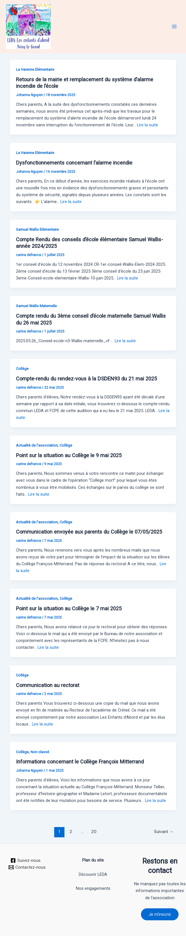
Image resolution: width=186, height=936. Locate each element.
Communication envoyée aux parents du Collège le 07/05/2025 (89, 532)
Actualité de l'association (37, 445)
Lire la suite (147, 124)
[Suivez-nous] (25, 860)
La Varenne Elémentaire (35, 69)
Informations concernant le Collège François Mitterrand (80, 762)
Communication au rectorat (47, 685)
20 (93, 831)
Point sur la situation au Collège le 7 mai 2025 (69, 608)
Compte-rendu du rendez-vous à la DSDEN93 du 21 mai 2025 (86, 379)
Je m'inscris (160, 914)
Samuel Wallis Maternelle (36, 306)
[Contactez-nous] (27, 867)
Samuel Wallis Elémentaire (37, 229)
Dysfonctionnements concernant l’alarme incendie (74, 163)
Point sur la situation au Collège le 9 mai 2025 (69, 455)
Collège (22, 368)
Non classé (40, 752)
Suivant (164, 831)
